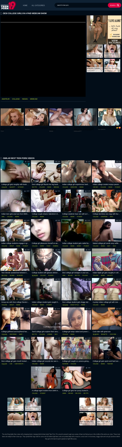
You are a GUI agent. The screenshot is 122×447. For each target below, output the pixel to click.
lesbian (49, 316)
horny (42, 227)
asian (64, 374)
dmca (71, 444)
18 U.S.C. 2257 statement (57, 444)
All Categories (38, 5)
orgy (111, 198)
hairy (20, 316)
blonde (12, 257)
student (117, 168)
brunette (104, 316)
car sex (95, 168)
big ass (70, 257)
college (16, 99)
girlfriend (13, 316)
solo (114, 227)
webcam (33, 99)
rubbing (55, 227)
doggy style (74, 286)
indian (25, 99)
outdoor (21, 168)
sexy (108, 227)
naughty (12, 168)
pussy (49, 227)
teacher (110, 345)
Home (25, 5)
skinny (79, 227)
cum (11, 345)
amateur (6, 99)
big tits (34, 168)
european (104, 198)
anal (3, 198)
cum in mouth (19, 345)
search (113, 5)
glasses (51, 257)
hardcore (73, 168)
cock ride (113, 316)
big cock (4, 257)
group (12, 227)
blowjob (20, 257)
